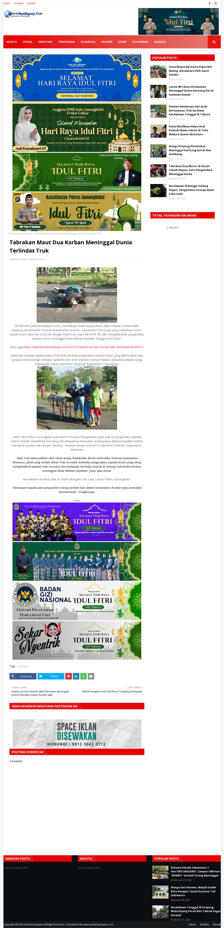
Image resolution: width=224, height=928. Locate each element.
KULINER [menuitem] (106, 42)
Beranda (14, 233)
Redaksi (18, 3)
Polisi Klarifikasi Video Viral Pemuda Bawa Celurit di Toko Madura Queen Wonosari (188, 130)
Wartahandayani (33, 924)
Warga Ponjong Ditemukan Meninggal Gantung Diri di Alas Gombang (190, 150)
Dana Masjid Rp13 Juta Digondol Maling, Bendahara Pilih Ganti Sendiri (190, 70)
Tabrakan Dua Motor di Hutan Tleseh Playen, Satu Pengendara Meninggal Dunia (190, 170)
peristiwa (26, 233)
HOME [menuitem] (122, 42)
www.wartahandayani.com (98, 924)
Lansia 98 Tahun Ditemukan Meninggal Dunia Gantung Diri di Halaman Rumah (191, 90)
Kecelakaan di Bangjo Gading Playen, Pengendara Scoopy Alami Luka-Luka (191, 190)
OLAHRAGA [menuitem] (88, 42)
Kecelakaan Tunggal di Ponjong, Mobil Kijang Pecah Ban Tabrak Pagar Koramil (196, 911)
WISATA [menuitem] (11, 42)
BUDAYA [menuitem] (159, 42)
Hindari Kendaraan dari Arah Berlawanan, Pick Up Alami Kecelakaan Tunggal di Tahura (189, 110)
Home (6, 3)
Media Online (19, 259)
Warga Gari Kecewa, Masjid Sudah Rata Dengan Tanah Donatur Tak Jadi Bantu (193, 891)
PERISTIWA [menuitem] (45, 42)
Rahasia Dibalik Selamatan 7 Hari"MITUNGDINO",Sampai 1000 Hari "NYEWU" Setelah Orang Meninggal (195, 871)
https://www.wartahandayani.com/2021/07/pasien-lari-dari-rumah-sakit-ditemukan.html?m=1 (84, 347)
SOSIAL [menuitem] (27, 42)
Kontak (31, 3)
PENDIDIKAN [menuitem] (67, 42)
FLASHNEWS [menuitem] (140, 42)
